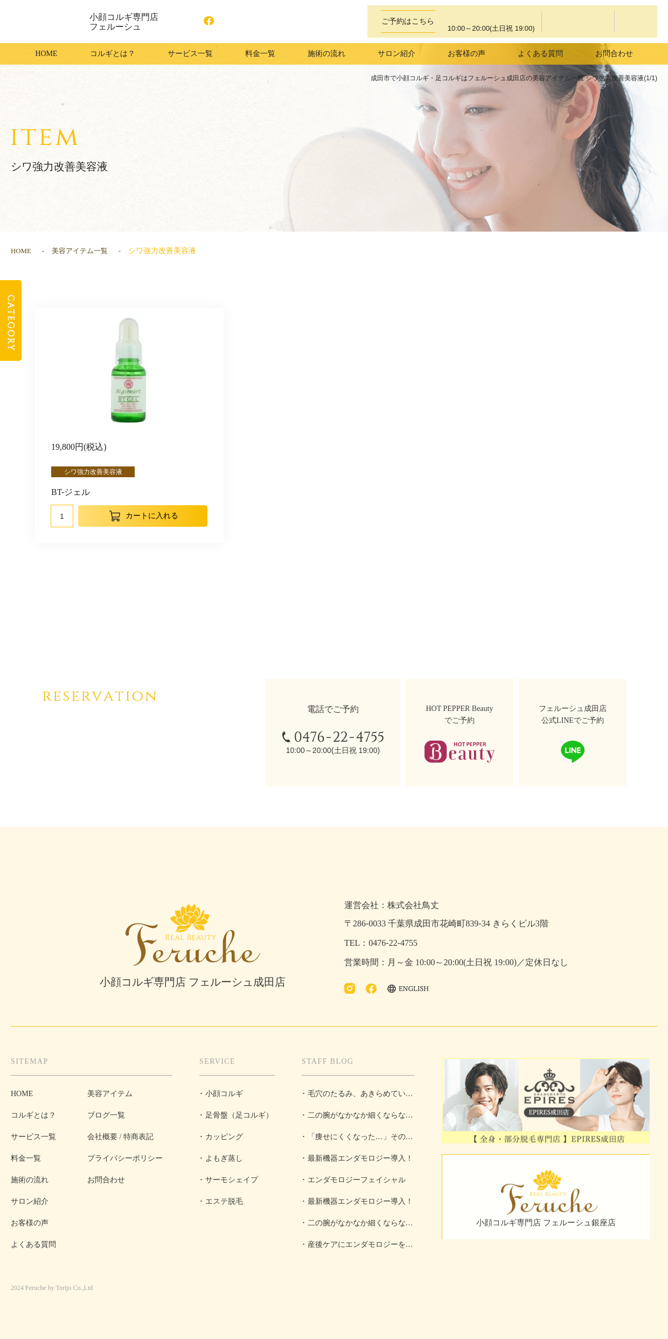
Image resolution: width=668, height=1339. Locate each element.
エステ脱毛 (224, 1201)
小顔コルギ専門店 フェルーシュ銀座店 (549, 1226)
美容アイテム (110, 1094)
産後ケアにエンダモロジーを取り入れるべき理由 (357, 1248)
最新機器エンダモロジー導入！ (360, 1158)
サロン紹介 (396, 54)
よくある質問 (540, 54)
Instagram (189, 21)
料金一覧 (260, 54)
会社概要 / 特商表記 (120, 1137)
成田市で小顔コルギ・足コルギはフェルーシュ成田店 (43, 21)
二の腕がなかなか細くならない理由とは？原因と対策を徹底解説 (358, 1118)
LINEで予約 (634, 21)
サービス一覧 (33, 1137)
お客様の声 (466, 54)
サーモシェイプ (231, 1180)
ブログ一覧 (106, 1115)
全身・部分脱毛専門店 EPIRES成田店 (549, 1102)
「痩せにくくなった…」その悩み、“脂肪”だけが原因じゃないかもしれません (358, 1140)
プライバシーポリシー (125, 1158)
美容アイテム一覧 (83, 251)
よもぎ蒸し (224, 1158)
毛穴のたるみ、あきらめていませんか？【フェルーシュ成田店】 (358, 1097)
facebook (210, 21)
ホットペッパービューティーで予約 (578, 21)
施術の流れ (326, 54)
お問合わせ (614, 54)
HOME (46, 54)
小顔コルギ (224, 1094)
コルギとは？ (112, 54)
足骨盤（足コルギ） (239, 1115)
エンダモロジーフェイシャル (357, 1180)
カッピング (224, 1137)
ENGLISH (248, 21)
